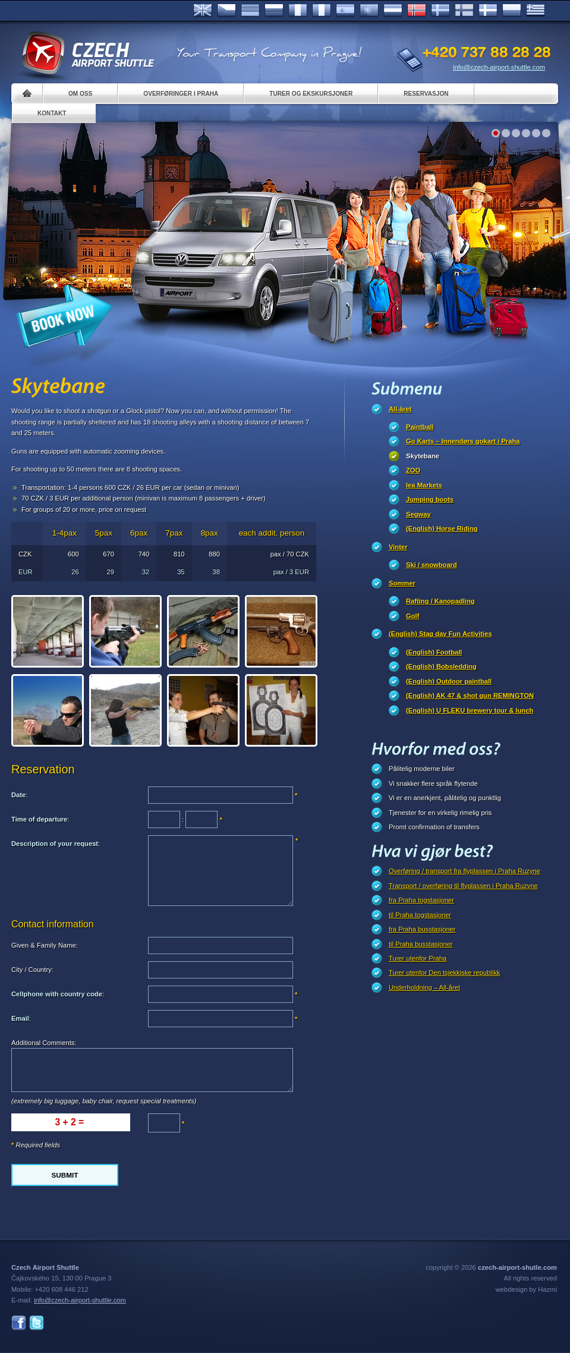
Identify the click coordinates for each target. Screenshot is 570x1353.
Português (369, 10)
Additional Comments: (43, 1042)
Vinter (398, 546)
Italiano (321, 10)
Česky (226, 10)
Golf (412, 615)
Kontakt (52, 113)
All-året (400, 409)
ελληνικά (535, 10)
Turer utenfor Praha (417, 958)
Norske (416, 10)
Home (27, 93)
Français (297, 10)
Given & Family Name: (44, 945)
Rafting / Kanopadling (440, 601)
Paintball (420, 426)
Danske (487, 10)
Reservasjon (426, 93)
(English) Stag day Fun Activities (440, 633)
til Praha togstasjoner (420, 914)
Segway (418, 514)
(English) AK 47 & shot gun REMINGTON (470, 695)
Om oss (80, 93)
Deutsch (250, 10)
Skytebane (422, 456)
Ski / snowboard (431, 564)
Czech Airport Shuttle (87, 53)
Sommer (402, 583)
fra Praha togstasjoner (421, 900)
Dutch (392, 10)
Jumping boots (430, 499)
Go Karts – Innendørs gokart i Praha (462, 441)
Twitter (36, 1323)
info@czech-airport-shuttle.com (499, 67)
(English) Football (434, 652)
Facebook (18, 1323)
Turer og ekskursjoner (310, 93)
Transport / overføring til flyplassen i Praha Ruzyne (463, 885)
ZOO (413, 470)
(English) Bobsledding (441, 666)
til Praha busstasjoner (421, 944)
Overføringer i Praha (180, 93)
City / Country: (32, 969)
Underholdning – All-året (424, 987)
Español (345, 10)
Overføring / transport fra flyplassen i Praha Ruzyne (464, 870)
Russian (274, 10)
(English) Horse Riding (442, 528)
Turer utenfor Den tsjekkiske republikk (444, 972)
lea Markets (424, 485)
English (202, 10)
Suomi (464, 10)
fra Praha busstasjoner (422, 929)
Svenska (440, 10)
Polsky (511, 10)
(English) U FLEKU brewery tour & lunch (469, 710)
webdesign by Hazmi (526, 1289)
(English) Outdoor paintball (449, 681)
